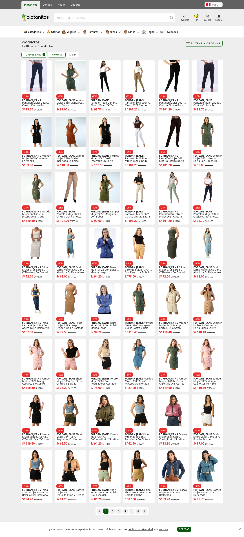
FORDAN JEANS (33, 54)
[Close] (240, 529)
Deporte (75, 4)
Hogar (61, 4)
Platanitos (30, 4)
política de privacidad (140, 529)
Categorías (34, 32)
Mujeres (71, 32)
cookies (163, 529)
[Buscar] (171, 17)
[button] (214, 4)
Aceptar (184, 529)
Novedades (169, 32)
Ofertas (53, 32)
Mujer (72, 55)
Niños (131, 32)
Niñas (113, 32)
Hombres (93, 32)
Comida (47, 4)
